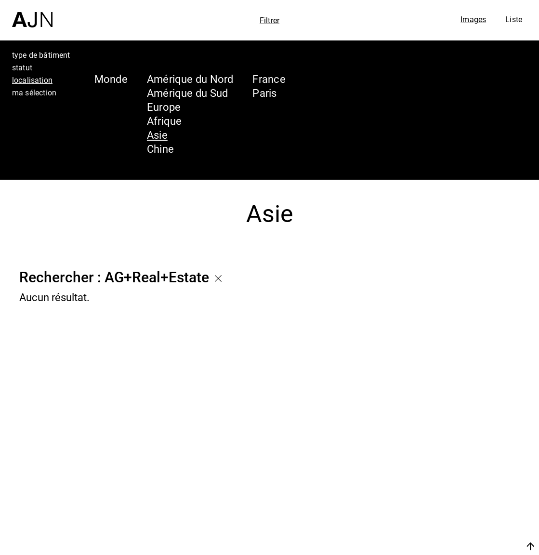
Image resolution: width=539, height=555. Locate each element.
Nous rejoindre (439, 546)
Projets (439, 504)
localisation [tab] (32, 80)
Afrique (164, 121)
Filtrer (269, 20)
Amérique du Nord (190, 79)
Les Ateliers (455, 485)
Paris (264, 93)
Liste (513, 19)
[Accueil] (32, 13)
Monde (111, 79)
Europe (164, 107)
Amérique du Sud (187, 93)
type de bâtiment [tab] (41, 55)
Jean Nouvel (457, 467)
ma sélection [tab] (34, 92)
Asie (157, 135)
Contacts (446, 522)
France (268, 79)
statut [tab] (22, 67)
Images (473, 19)
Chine (160, 149)
